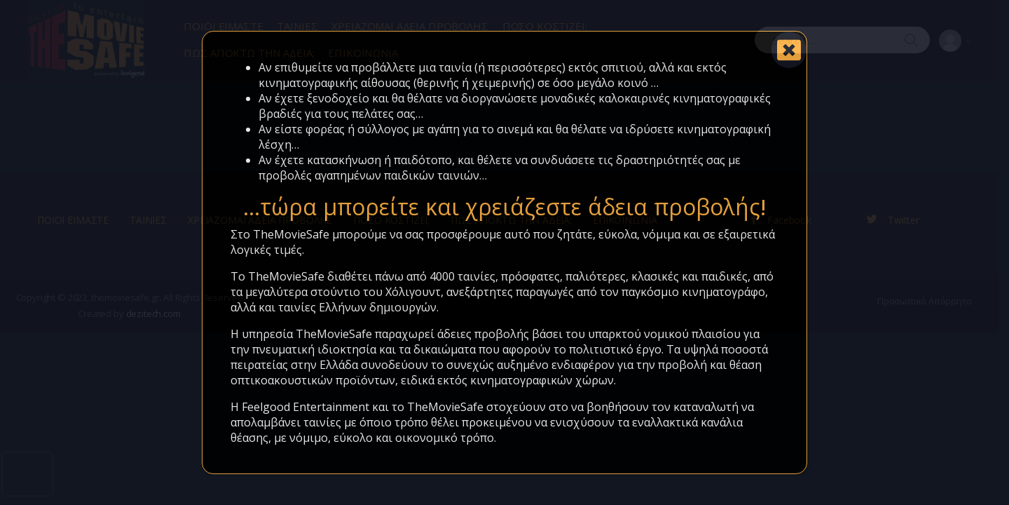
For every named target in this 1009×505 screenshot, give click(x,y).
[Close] (788, 50)
